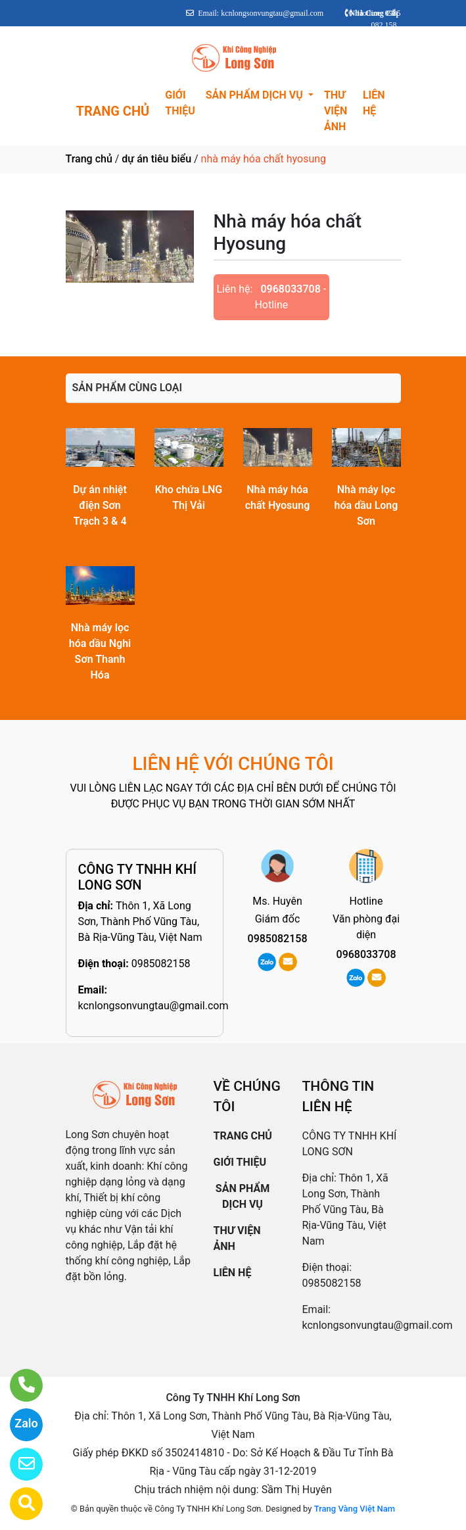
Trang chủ (89, 159)
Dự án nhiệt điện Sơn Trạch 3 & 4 (100, 505)
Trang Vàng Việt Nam (354, 1509)
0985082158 (161, 963)
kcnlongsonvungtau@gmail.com (153, 1005)
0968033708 (290, 289)
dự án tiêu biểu (156, 159)
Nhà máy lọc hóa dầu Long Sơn (366, 505)
